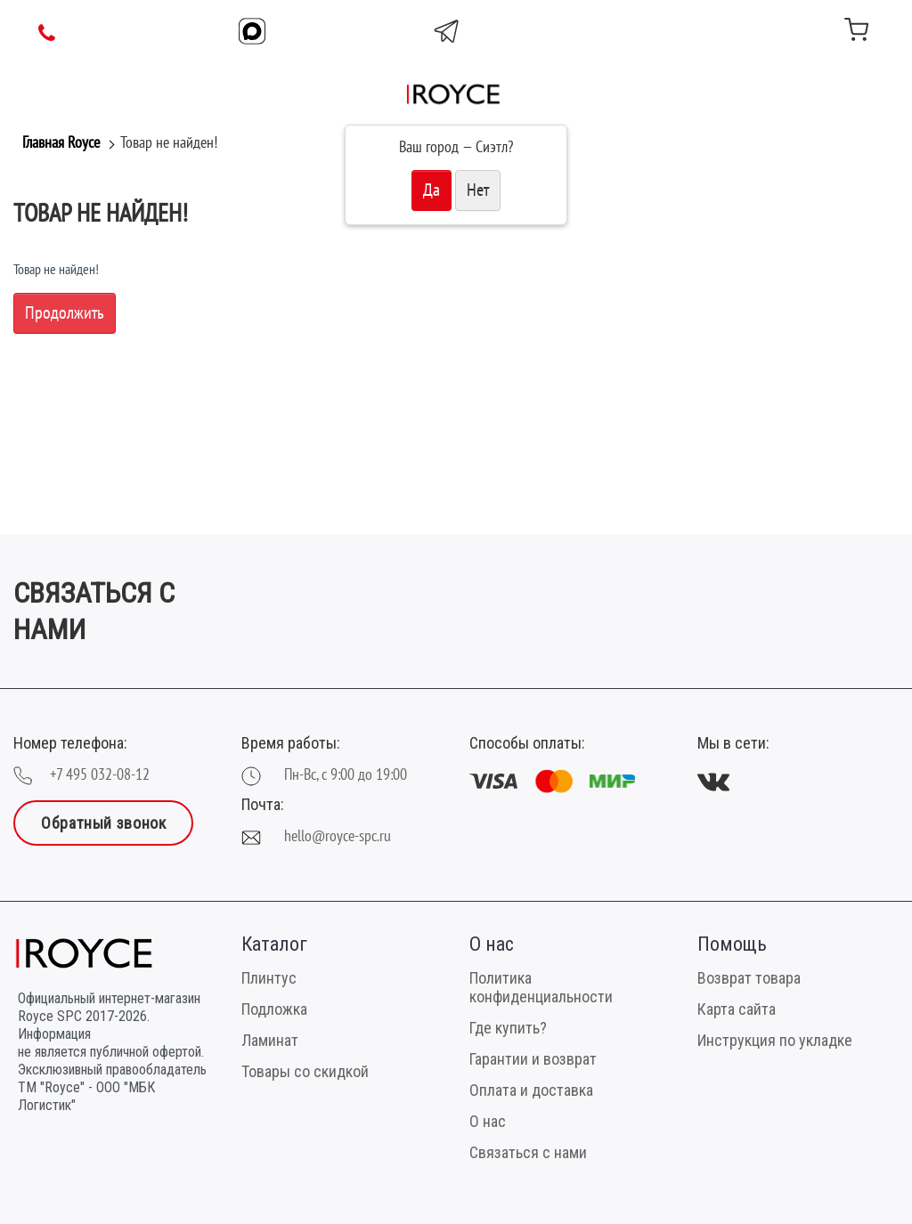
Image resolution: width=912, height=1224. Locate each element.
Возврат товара (749, 978)
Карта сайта (736, 1009)
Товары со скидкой (305, 1071)
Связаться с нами (528, 1152)
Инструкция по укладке (774, 1040)
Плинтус (269, 978)
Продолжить (64, 313)
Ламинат (269, 1040)
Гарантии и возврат (533, 1059)
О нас (487, 1121)
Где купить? (508, 1027)
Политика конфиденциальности (541, 987)
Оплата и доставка (531, 1090)
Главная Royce (61, 143)
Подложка (274, 1009)
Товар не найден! (168, 143)
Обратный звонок (103, 823)
